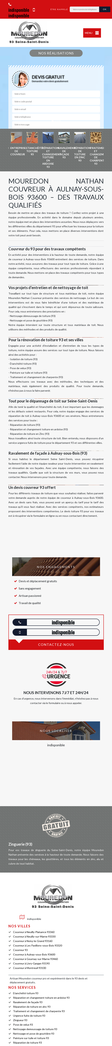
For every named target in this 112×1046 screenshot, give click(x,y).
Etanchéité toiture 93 (25, 993)
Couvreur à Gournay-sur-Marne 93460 (35, 959)
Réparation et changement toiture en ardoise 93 (41, 997)
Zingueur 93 (20, 1020)
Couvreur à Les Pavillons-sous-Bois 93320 (37, 945)
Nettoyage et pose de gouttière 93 (33, 1033)
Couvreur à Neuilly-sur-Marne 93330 (34, 936)
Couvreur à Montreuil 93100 (29, 967)
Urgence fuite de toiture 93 (29, 1015)
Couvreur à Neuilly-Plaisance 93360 (33, 932)
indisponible (18, 7)
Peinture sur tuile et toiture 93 (31, 1038)
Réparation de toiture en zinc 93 (31, 1006)
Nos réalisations (56, 53)
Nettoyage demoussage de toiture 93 (35, 1029)
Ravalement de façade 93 (27, 1002)
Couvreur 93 (20, 950)
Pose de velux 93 (23, 1024)
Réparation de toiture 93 (27, 1042)
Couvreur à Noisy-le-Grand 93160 (32, 941)
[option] (16, 144)
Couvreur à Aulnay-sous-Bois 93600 (34, 954)
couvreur (37, 978)
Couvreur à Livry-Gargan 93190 (31, 963)
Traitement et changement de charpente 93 (39, 1011)
